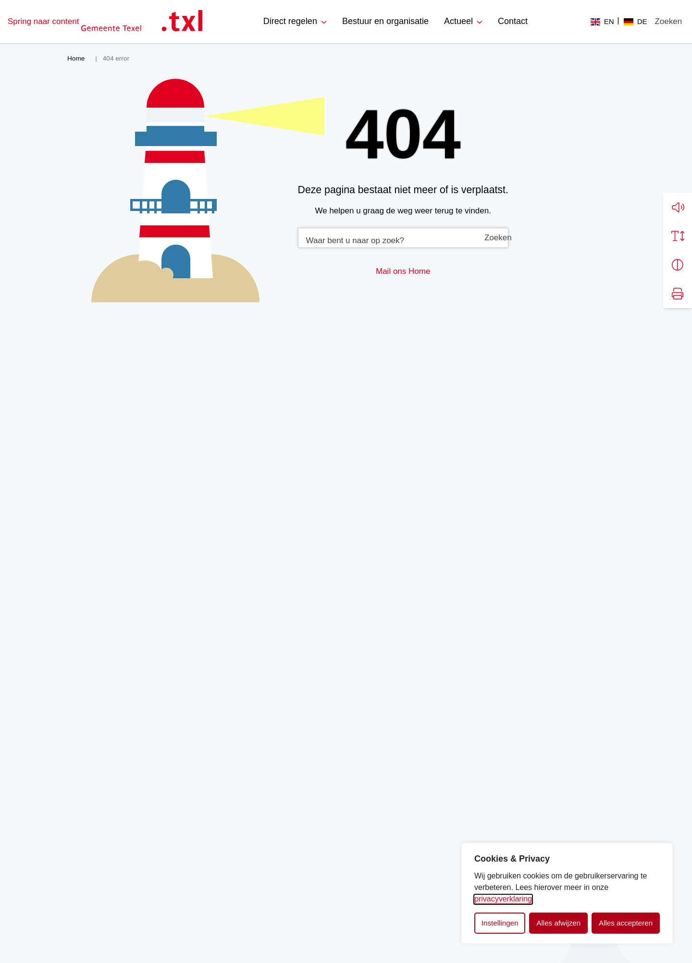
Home (419, 271)
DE (642, 21)
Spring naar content (43, 21)
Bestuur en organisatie (385, 21)
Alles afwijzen (558, 923)
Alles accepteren (626, 923)
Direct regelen (290, 21)
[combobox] (403, 238)
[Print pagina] (677, 292)
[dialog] (567, 893)
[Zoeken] (668, 21)
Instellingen (500, 923)
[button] (677, 206)
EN (609, 21)
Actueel (458, 21)
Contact (513, 21)
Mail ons (391, 271)
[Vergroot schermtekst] (677, 235)
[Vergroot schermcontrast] (677, 263)
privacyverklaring (503, 899)
